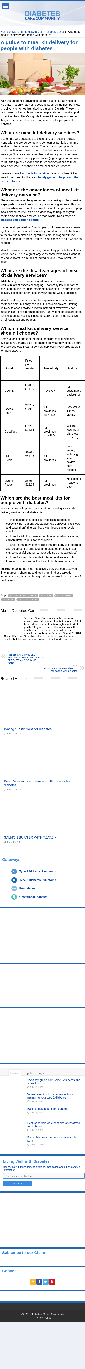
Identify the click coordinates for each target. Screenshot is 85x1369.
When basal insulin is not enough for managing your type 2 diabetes (50, 1096)
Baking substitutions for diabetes (28, 729)
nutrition (8, 599)
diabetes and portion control (19, 219)
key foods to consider (34, 173)
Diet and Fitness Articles (27, 31)
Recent (14, 1073)
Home (4, 31)
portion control (28, 599)
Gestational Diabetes (33, 896)
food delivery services (23, 596)
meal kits (46, 596)
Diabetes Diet (55, 31)
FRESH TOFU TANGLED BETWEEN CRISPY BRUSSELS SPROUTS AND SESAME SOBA (25, 658)
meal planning (64, 596)
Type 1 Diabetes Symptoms (37, 871)
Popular (28, 1073)
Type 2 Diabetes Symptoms (37, 879)
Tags (41, 1073)
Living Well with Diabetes (26, 1161)
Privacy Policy (42, 1317)
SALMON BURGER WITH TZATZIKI (30, 837)
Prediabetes (27, 888)
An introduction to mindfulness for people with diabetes (59, 668)
